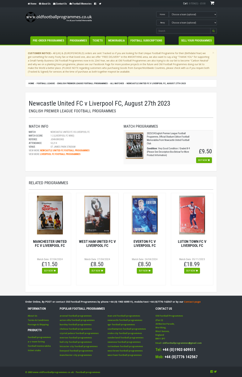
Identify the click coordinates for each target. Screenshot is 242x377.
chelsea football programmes (76, 328)
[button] (213, 31)
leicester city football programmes (79, 346)
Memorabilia (116, 40)
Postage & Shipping (38, 324)
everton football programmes (76, 337)
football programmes (39, 337)
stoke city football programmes (125, 333)
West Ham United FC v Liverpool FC (97, 243)
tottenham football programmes (125, 346)
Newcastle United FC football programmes (65, 150)
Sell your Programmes (196, 40)
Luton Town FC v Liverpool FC (192, 243)
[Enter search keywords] (183, 31)
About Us (32, 315)
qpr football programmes (121, 324)
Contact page (192, 301)
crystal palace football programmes (79, 333)
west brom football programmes (125, 350)
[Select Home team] (193, 14)
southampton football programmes (127, 328)
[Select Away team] (193, 23)
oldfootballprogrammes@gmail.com (182, 343)
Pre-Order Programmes (48, 40)
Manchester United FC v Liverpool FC (50, 243)
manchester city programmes (76, 355)
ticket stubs (34, 350)
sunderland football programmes (126, 337)
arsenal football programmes (76, 315)
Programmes (78, 40)
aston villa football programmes (77, 320)
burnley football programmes (76, 324)
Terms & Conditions (38, 320)
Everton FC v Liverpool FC (145, 243)
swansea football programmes (124, 342)
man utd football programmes (124, 315)
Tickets (97, 40)
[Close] (213, 53)
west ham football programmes (125, 355)
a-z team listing (36, 341)
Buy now (204, 160)
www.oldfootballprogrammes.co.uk (53, 372)
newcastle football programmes (125, 320)
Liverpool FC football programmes (60, 154)
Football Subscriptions (146, 40)
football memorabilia (39, 346)
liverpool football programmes (76, 350)
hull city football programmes (76, 342)
